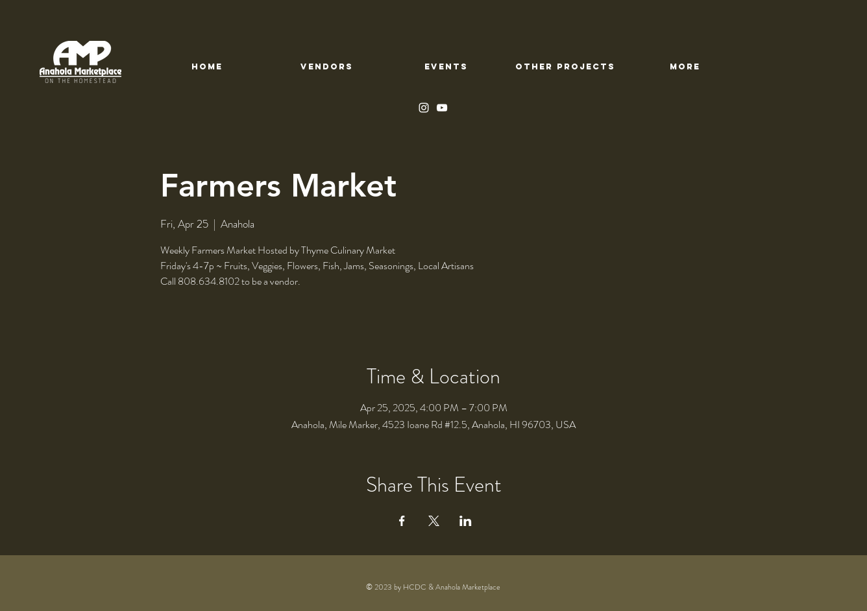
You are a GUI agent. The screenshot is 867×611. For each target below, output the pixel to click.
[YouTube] (441, 107)
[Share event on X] (434, 521)
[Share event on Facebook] (402, 521)
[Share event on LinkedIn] (465, 521)
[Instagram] (423, 107)
